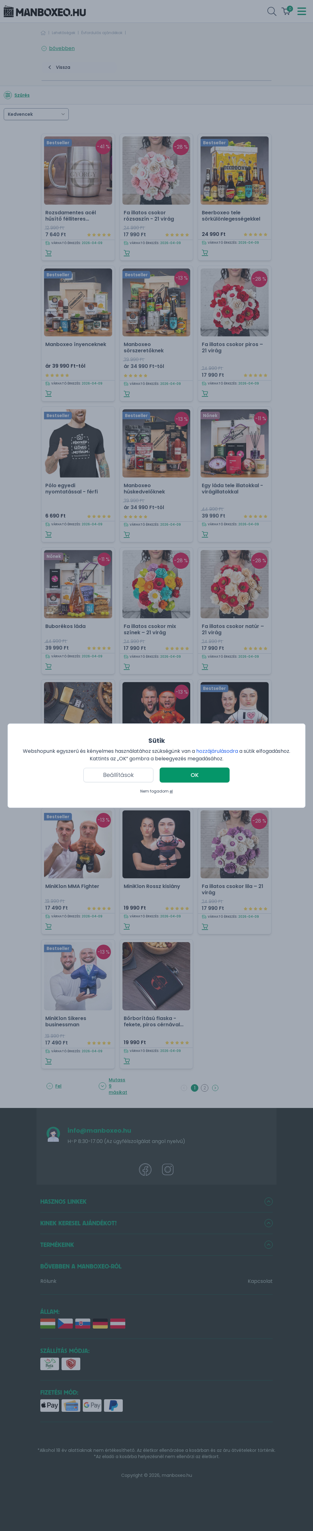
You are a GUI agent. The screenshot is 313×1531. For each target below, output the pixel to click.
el (171, 791)
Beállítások (118, 775)
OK (195, 775)
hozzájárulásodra (217, 751)
